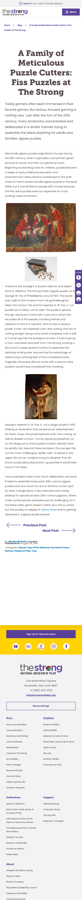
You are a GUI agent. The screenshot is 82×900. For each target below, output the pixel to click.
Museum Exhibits (51, 724)
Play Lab (47, 753)
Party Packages (13, 764)
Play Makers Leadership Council (21, 887)
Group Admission (14, 730)
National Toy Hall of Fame (55, 736)
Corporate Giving (51, 809)
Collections (13, 797)
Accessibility (12, 759)
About (10, 864)
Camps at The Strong (16, 753)
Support (48, 797)
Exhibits (48, 718)
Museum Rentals (14, 770)
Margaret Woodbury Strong (19, 870)
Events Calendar (14, 741)
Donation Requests (15, 787)
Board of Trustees (14, 881)
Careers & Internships (16, 893)
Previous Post (34, 525)
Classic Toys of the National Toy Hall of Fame (43, 547)
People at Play (22, 551)
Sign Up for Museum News (41, 634)
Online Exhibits (50, 730)
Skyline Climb (49, 747)
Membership (12, 747)
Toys (34, 551)
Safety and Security (15, 781)
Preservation (12, 854)
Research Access (14, 837)
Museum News (13, 876)
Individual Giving (51, 803)
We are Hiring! (41, 706)
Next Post (51, 530)
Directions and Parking (17, 736)
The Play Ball (49, 815)
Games (9, 551)
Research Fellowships (16, 843)
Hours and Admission (16, 724)
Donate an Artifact (15, 848)
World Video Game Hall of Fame (58, 741)
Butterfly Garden (51, 759)
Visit (9, 718)
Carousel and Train (52, 764)
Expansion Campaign (53, 821)
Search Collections (15, 803)
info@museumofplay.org (41, 695)
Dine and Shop (13, 776)
